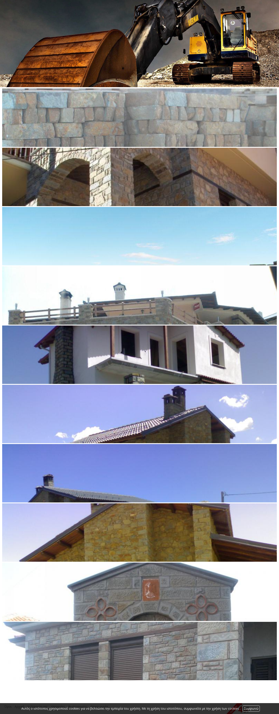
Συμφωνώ (251, 708)
